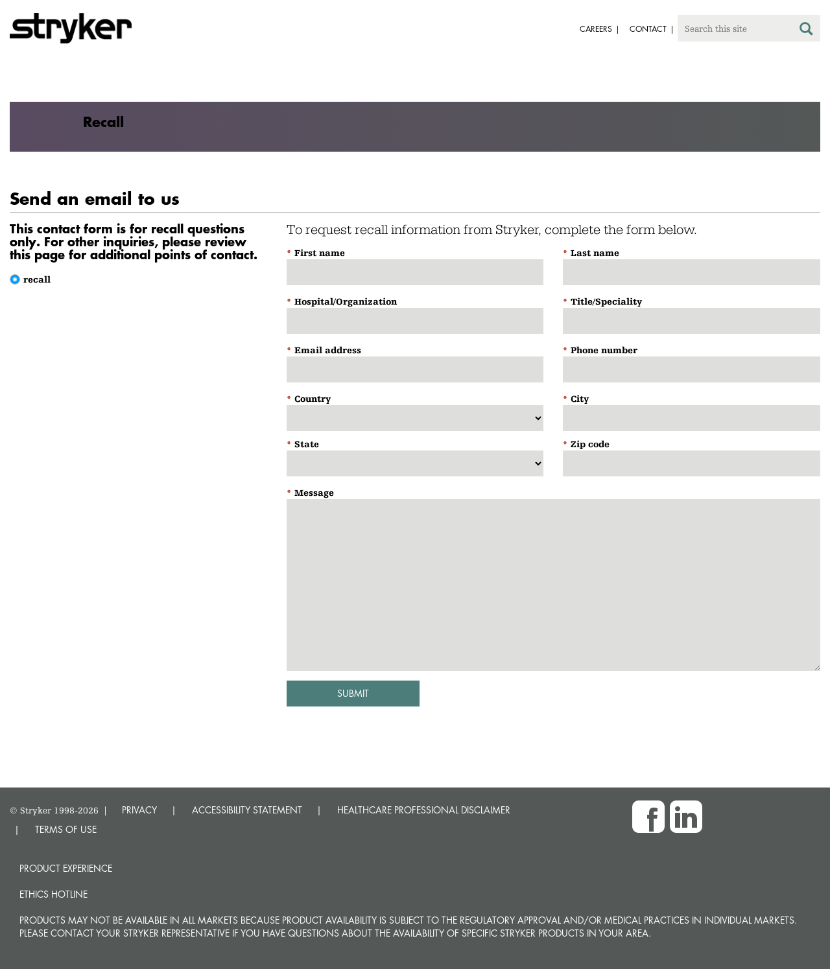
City (580, 398)
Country (312, 398)
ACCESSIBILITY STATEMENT (247, 810)
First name (319, 253)
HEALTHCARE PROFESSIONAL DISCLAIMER (423, 810)
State (306, 444)
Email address (327, 350)
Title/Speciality (606, 301)
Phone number (604, 350)
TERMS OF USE (66, 829)
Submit (353, 693)
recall (37, 279)
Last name (595, 253)
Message (314, 492)
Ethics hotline (53, 894)
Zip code (590, 444)
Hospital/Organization (345, 301)
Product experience (65, 868)
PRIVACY (139, 810)
